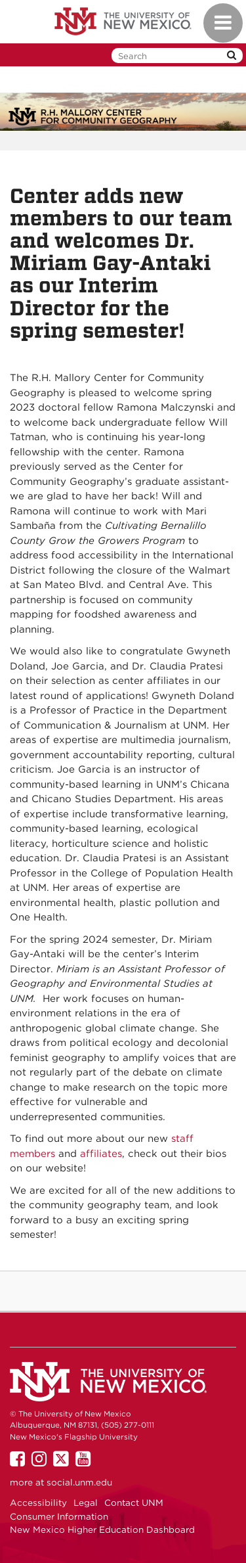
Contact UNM (133, 1502)
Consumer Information (59, 1516)
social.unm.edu (79, 1482)
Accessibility (38, 1502)
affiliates (101, 1154)
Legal (85, 1502)
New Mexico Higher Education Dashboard (102, 1529)
